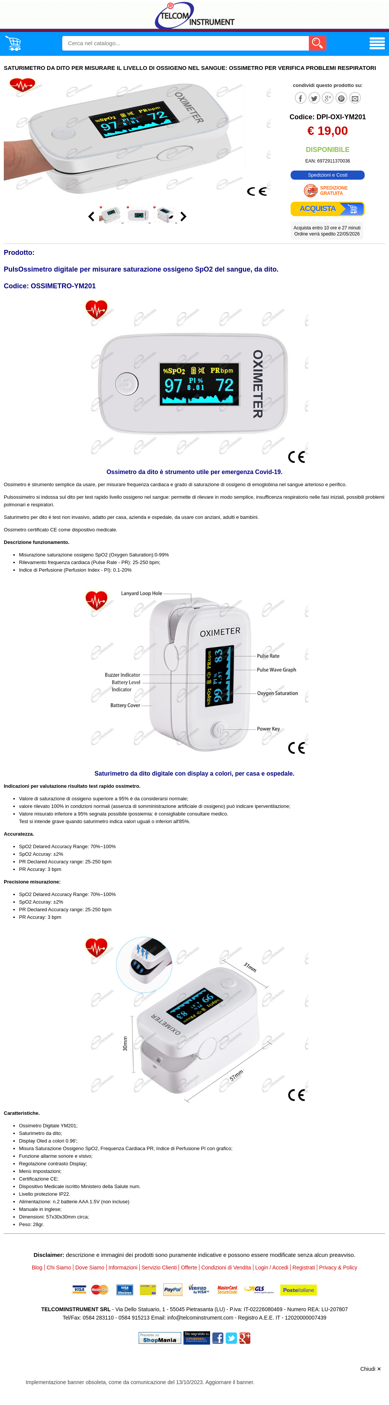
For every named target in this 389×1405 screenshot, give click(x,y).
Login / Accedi (271, 1267)
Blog (37, 1267)
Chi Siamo (59, 1267)
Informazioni (123, 1267)
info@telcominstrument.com (200, 1318)
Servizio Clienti (159, 1267)
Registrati (304, 1267)
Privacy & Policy (338, 1267)
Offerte (189, 1267)
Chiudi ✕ (370, 1369)
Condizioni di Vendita (226, 1267)
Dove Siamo (89, 1267)
